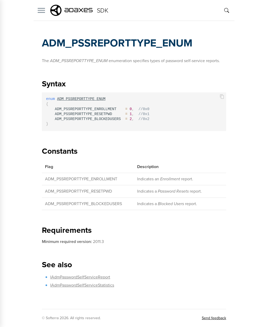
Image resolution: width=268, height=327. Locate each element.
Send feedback (214, 318)
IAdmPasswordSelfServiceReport (80, 277)
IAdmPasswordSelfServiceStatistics (82, 285)
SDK (102, 10)
